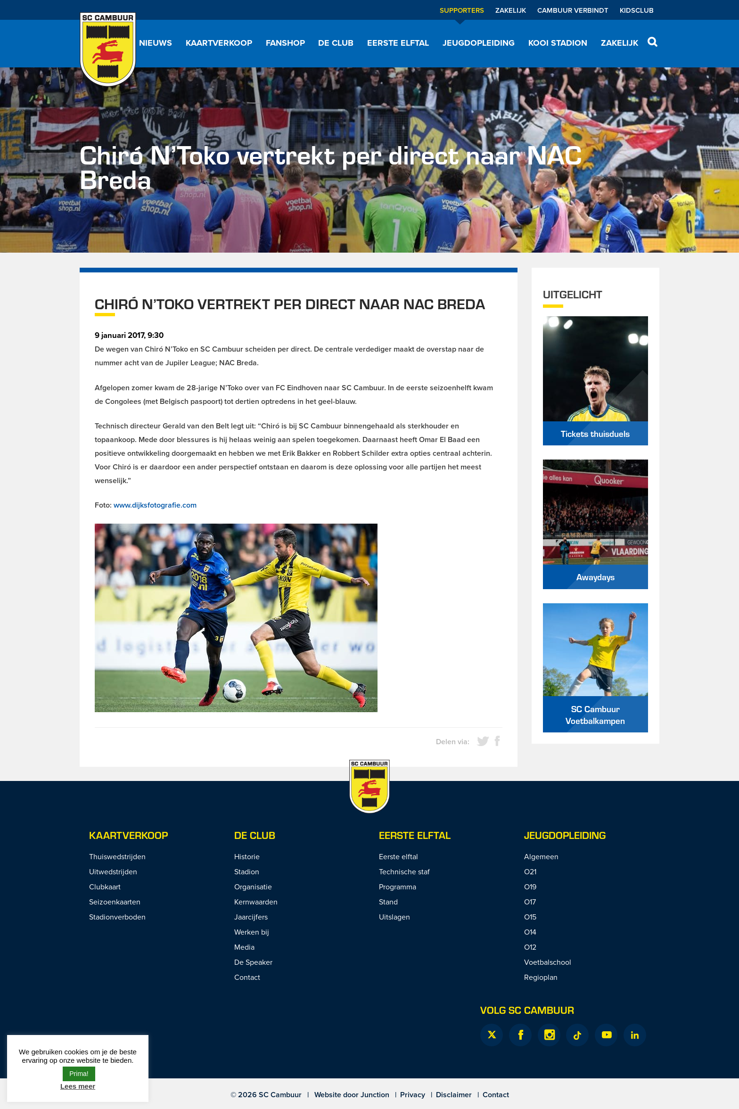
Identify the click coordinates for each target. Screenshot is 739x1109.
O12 (530, 947)
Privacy (412, 1094)
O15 (530, 917)
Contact (247, 977)
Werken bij (251, 932)
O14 (530, 932)
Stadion (246, 871)
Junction (375, 1094)
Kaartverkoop (219, 43)
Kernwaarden (256, 901)
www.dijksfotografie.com (155, 505)
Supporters (462, 10)
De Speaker (253, 962)
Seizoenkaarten (114, 901)
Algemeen (541, 856)
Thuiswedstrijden (117, 856)
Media (244, 947)
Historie (247, 856)
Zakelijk (510, 10)
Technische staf (404, 871)
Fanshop (285, 43)
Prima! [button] (78, 1073)
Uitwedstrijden (113, 871)
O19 (530, 886)
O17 (530, 901)
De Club (335, 43)
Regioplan (541, 977)
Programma (397, 886)
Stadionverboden (117, 917)
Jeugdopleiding (479, 43)
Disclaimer (454, 1094)
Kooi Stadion (557, 43)
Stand (388, 901)
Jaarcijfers (251, 917)
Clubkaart (105, 886)
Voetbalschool (547, 962)
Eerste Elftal (415, 835)
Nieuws (155, 43)
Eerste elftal (398, 43)
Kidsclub (637, 10)
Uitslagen (394, 917)
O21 (530, 871)
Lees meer (77, 1086)
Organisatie (253, 886)
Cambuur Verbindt (572, 10)
